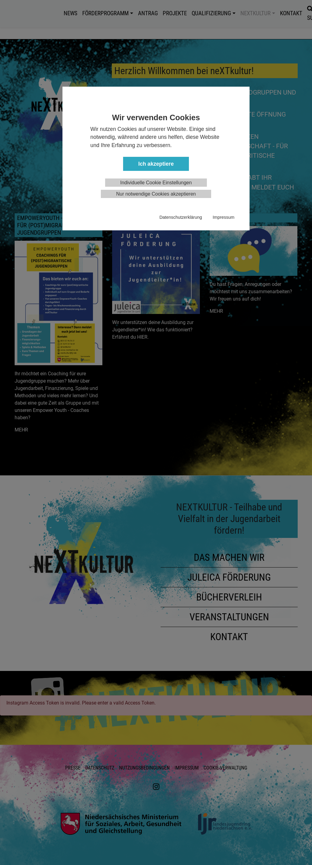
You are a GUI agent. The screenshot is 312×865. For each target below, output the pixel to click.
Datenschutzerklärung (180, 217)
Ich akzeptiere (156, 164)
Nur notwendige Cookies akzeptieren (156, 193)
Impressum (223, 217)
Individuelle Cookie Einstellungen (156, 182)
